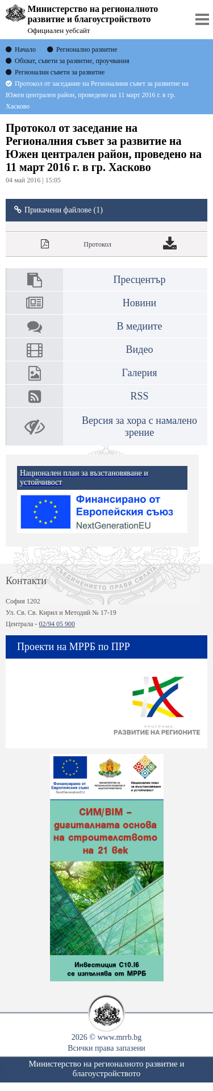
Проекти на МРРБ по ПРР (73, 646)
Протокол (97, 244)
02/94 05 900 (57, 624)
